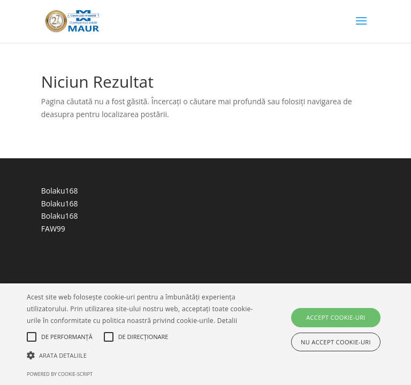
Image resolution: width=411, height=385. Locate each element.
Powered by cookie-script (60, 374)
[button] (143, 355)
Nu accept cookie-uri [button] (336, 342)
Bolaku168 (59, 191)
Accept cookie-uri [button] (336, 317)
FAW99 (53, 229)
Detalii (227, 320)
